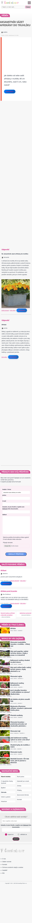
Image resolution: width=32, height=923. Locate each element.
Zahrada (3, 792)
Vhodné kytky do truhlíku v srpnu (20, 746)
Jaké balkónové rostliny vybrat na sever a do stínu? (20, 739)
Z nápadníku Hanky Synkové (7, 782)
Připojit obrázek (8, 542)
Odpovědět (9, 91)
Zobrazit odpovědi (14, 580)
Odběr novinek (6, 862)
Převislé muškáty (16, 715)
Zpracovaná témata (23, 795)
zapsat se (10, 834)
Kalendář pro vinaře (23, 781)
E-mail (4, 501)
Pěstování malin (16, 752)
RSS (3, 873)
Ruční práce (20, 776)
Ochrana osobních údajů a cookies (12, 867)
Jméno (4, 495)
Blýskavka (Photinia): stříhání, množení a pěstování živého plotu (21, 708)
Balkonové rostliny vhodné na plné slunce (20, 661)
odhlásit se (23, 834)
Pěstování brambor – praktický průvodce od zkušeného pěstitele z (18, 724)
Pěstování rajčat (16, 676)
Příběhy (19, 790)
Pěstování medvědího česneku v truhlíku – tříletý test (20, 644)
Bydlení (3, 788)
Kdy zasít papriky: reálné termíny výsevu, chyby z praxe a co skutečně (19, 653)
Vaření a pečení (5, 797)
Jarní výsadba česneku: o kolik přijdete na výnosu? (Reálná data (20, 692)
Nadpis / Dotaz (6, 489)
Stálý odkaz (12, 310)
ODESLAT (16, 839)
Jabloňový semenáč (25, 613)
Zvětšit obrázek (5, 310)
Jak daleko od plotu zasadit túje (20, 700)
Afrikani (3, 570)
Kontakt (19, 799)
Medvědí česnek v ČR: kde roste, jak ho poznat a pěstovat (19, 761)
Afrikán (13, 628)
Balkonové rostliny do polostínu (17, 684)
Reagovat (21, 310)
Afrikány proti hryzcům (9, 591)
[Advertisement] (16, 53)
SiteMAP (4, 870)
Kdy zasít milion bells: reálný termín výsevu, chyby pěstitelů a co (20, 669)
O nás (4, 859)
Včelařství (4, 801)
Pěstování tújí (15, 731)
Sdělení (4, 514)
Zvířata (19, 786)
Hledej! (28, 7)
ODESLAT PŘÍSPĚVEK (16, 554)
